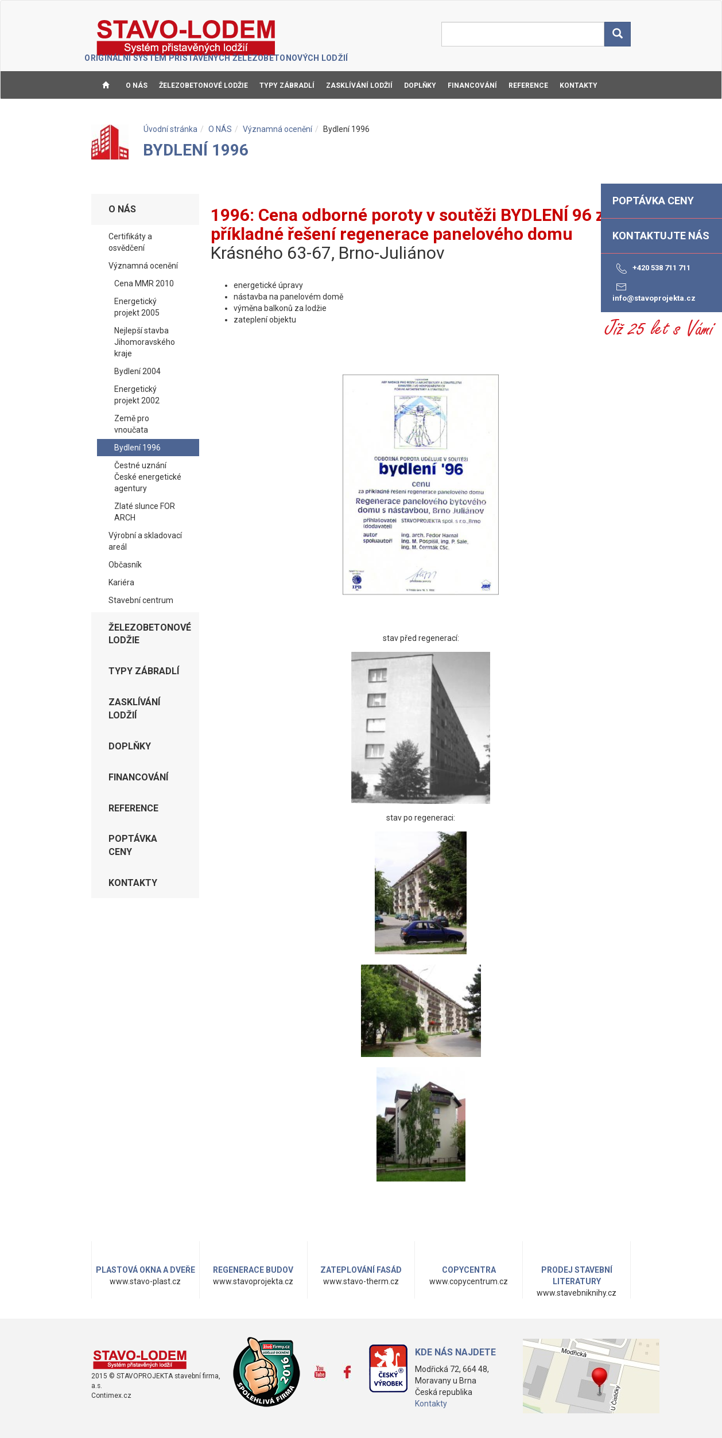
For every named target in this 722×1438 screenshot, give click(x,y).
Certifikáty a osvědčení (130, 242)
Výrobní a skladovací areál (145, 541)
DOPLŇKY (420, 85)
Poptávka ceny (132, 845)
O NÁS (136, 85)
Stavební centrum (140, 600)
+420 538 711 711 (651, 268)
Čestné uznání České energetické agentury (147, 477)
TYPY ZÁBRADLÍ (287, 85)
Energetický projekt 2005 (137, 307)
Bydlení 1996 (137, 447)
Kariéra (121, 582)
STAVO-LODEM (187, 38)
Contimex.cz (111, 1396)
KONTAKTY (578, 85)
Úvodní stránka (170, 129)
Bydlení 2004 (137, 371)
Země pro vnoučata (131, 424)
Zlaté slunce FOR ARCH (144, 512)
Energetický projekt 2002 (137, 394)
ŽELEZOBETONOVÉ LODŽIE (203, 85)
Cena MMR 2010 (144, 283)
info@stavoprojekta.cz (654, 291)
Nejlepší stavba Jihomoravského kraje (144, 342)
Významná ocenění (277, 129)
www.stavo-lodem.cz (140, 1359)
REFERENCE (528, 85)
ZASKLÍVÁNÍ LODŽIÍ (359, 85)
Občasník (125, 564)
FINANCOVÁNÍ (472, 85)
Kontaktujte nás (660, 236)
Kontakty (431, 1403)
